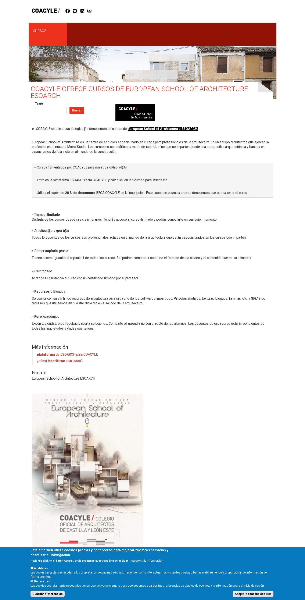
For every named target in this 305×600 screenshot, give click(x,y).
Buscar (77, 110)
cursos (39, 31)
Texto (39, 103)
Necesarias (42, 586)
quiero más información (147, 566)
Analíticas (41, 573)
